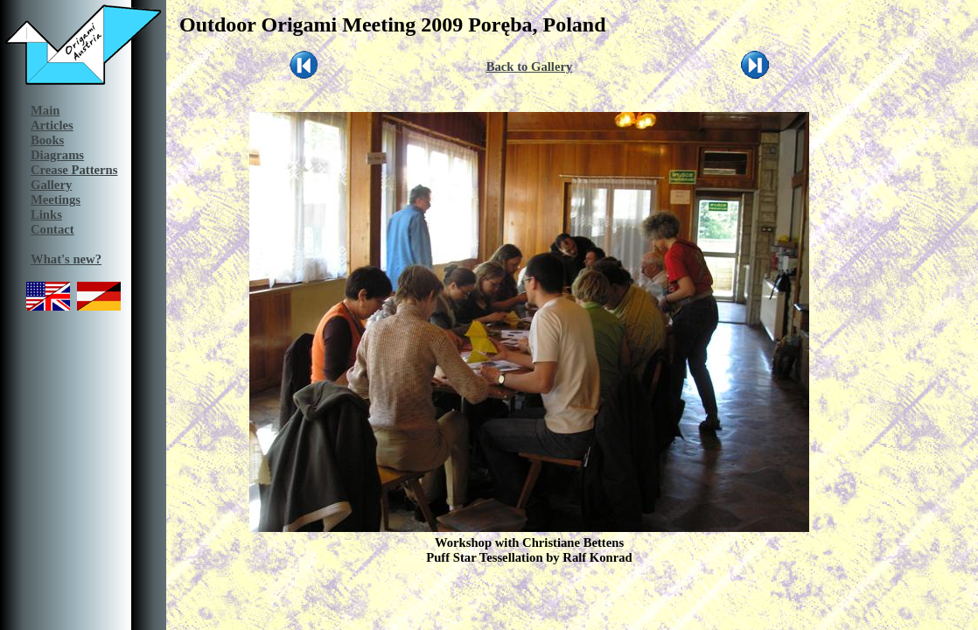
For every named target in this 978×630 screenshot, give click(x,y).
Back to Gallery (529, 67)
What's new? (66, 259)
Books (47, 140)
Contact (52, 229)
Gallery (51, 185)
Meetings (55, 199)
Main (45, 110)
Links (46, 214)
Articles (52, 125)
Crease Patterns (74, 170)
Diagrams (57, 155)
